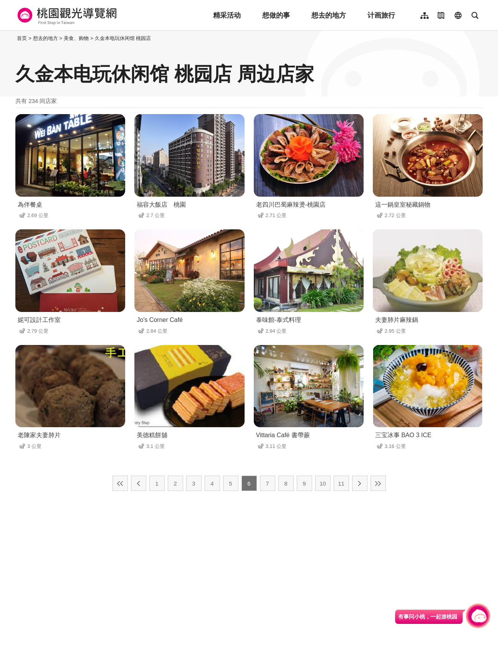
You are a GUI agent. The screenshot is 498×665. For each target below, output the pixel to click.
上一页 (138, 483)
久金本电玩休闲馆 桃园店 (123, 38)
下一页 (359, 483)
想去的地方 (328, 15)
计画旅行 (381, 15)
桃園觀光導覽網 (65, 15)
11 (341, 483)
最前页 (120, 483)
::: (13, 38)
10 (322, 483)
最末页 (378, 483)
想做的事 (276, 15)
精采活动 (227, 15)
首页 (22, 38)
